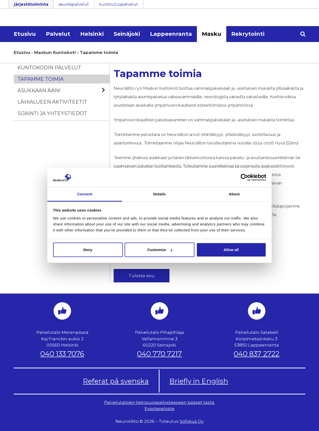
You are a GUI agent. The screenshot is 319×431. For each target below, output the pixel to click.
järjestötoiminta (31, 4)
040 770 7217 (159, 353)
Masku (211, 34)
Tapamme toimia (40, 79)
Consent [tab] (84, 194)
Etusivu (25, 34)
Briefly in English (198, 381)
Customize (159, 250)
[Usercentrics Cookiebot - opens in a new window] (244, 177)
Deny (87, 250)
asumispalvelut (74, 4)
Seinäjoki (127, 34)
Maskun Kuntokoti (55, 52)
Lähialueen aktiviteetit (52, 102)
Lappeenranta (171, 34)
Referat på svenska (116, 381)
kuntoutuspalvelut (118, 4)
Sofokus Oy (192, 421)
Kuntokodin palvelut (49, 68)
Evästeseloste (159, 408)
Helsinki (92, 34)
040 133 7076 (62, 353)
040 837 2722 (256, 353)
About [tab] (234, 194)
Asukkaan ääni (63, 90)
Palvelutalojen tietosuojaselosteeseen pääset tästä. (159, 402)
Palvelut (58, 34)
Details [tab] (159, 194)
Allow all (231, 250)
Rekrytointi (247, 34)
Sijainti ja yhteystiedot (52, 113)
